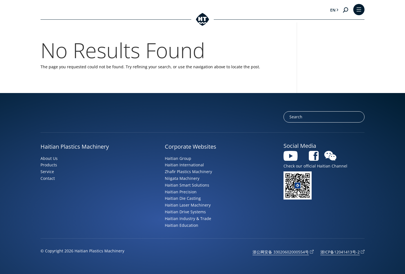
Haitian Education (181, 225)
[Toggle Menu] (359, 10)
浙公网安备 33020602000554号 (281, 252)
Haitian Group (178, 158)
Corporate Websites (190, 146)
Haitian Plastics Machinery (74, 146)
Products (48, 164)
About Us (49, 158)
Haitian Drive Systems (185, 211)
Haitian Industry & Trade (188, 218)
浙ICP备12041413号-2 (340, 252)
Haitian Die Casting (183, 198)
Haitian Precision (181, 191)
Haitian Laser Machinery (188, 205)
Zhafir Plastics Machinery (188, 171)
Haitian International (184, 164)
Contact (47, 178)
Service (47, 171)
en (332, 10)
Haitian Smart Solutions (187, 185)
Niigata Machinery (182, 178)
